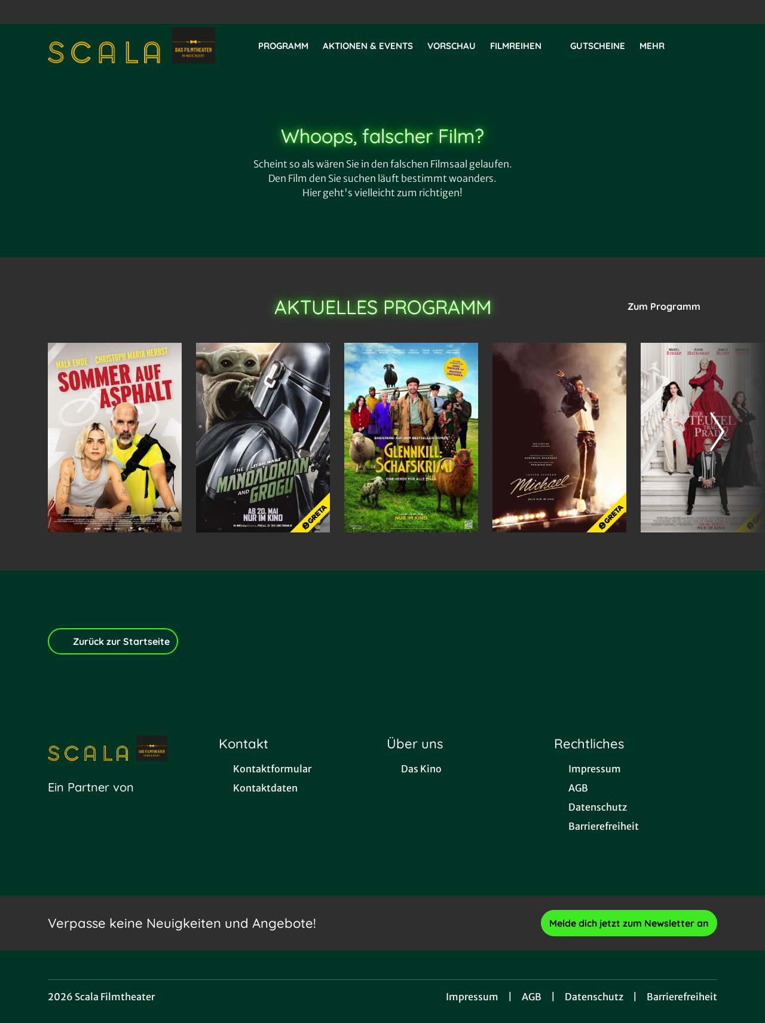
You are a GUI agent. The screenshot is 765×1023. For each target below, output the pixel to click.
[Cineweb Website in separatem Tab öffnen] (91, 802)
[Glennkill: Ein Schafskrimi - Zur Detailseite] (411, 437)
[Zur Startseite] (131, 45)
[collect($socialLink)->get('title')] (21, 12)
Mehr (659, 46)
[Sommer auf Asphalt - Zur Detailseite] (115, 437)
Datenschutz (594, 997)
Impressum (472, 997)
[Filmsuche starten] (705, 45)
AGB (531, 997)
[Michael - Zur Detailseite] (559, 437)
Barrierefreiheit (682, 997)
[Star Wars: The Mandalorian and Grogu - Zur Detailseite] (263, 437)
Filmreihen (523, 46)
